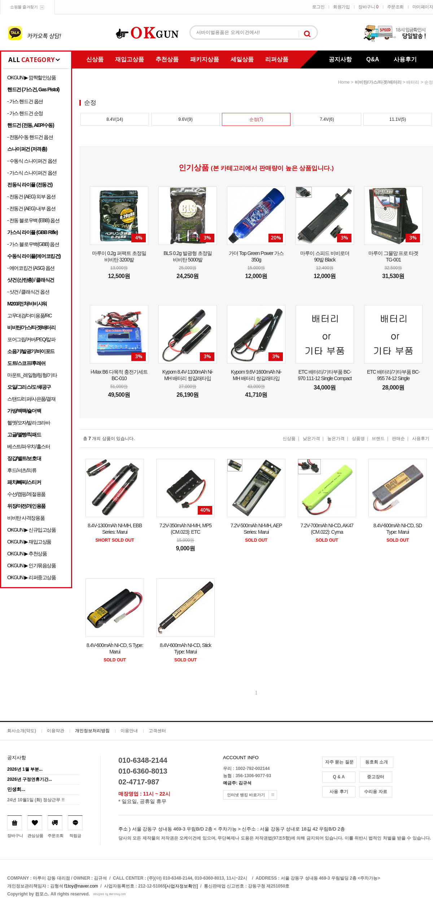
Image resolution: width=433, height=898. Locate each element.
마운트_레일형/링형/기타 (32, 375)
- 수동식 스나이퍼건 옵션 (32, 161)
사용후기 (405, 59)
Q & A (339, 776)
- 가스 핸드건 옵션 (25, 101)
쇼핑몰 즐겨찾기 (24, 7)
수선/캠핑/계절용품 (26, 494)
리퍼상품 (276, 59)
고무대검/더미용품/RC (29, 315)
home (344, 82)
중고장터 (375, 776)
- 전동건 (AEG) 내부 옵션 (31, 208)
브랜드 (378, 438)
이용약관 (55, 730)
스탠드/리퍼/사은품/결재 (31, 399)
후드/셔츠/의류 (21, 470)
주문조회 (395, 6)
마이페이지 (422, 6)
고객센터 (157, 730)
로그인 (318, 6)
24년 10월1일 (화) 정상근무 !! (36, 799)
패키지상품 (204, 59)
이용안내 (129, 730)
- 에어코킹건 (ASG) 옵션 (30, 268)
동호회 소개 (376, 762)
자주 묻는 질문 (339, 762)
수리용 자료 (375, 791)
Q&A (372, 59)
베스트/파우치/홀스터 (28, 446)
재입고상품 (129, 59)
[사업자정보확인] (181, 886)
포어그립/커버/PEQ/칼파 (31, 339)
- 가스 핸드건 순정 (25, 113)
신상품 (95, 59)
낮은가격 (311, 438)
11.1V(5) (397, 119)
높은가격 (336, 438)
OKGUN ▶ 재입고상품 (29, 542)
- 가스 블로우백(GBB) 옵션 (33, 244)
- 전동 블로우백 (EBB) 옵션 (33, 220)
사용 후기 (338, 791)
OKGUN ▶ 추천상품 (27, 553)
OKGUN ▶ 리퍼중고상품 (31, 577)
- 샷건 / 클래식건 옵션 (28, 292)
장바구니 (368, 6)
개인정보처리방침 (92, 730)
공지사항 (340, 59)
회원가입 (341, 6)
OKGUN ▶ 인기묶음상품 (31, 565)
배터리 (412, 82)
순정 (428, 82)
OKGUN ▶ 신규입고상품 (31, 530)
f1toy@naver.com (81, 886)
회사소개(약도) (21, 730)
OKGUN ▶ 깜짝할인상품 (31, 77)
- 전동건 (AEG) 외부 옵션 (31, 196)
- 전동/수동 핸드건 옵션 (30, 137)
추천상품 (167, 59)
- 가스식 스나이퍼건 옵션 (32, 173)
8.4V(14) (114, 119)
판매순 (398, 438)
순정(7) (256, 119)
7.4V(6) (327, 119)
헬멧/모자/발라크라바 (28, 423)
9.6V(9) (185, 119)
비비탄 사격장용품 (25, 518)
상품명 (358, 438)
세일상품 (242, 59)
